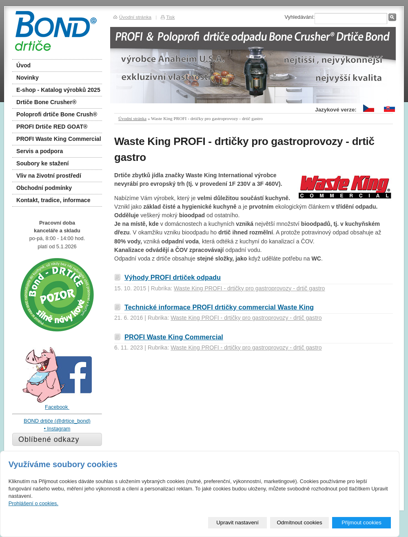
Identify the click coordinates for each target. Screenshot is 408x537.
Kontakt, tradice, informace (53, 200)
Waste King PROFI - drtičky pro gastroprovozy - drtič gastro (249, 288)
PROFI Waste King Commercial (173, 337)
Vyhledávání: (299, 17)
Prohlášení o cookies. (33, 503)
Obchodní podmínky (44, 188)
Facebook (57, 407)
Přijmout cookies (361, 522)
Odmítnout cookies (299, 522)
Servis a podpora (39, 151)
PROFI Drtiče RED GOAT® (51, 126)
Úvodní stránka (132, 118)
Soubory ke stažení (42, 163)
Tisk (170, 17)
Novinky (27, 77)
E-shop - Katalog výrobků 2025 (58, 90)
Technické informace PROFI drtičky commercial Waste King (219, 307)
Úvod (23, 65)
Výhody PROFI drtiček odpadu (172, 277)
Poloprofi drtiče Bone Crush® (56, 114)
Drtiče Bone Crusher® (46, 102)
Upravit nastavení (237, 522)
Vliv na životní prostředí (48, 175)
